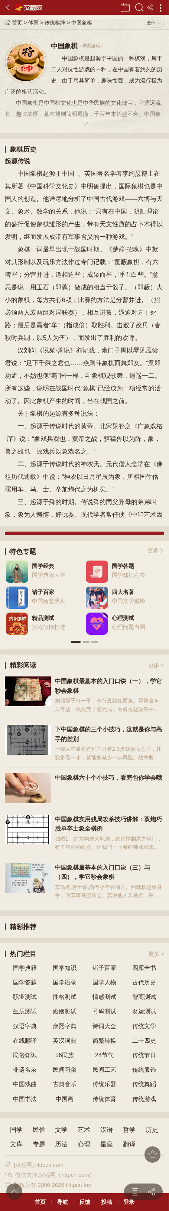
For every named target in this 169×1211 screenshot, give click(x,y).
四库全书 (144, 968)
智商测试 (144, 997)
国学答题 (25, 982)
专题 (39, 1144)
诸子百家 (104, 968)
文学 (61, 1129)
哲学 (129, 1129)
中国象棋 (81, 23)
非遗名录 (25, 1069)
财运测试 (144, 1011)
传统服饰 (144, 1069)
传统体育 (104, 1099)
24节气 (104, 1055)
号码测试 (104, 1011)
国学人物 (104, 982)
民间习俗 (65, 1069)
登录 (128, 1202)
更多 (153, 550)
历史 (152, 1129)
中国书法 (25, 1099)
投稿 (106, 1202)
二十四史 (144, 1041)
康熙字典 (65, 1026)
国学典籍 (25, 968)
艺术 (84, 1129)
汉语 (106, 1129)
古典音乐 (65, 1084)
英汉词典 (65, 1041)
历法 (61, 1144)
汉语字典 (25, 1026)
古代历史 (144, 982)
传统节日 (144, 1055)
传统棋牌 (55, 23)
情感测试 (104, 997)
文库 (16, 1144)
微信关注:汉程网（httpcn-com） (49, 1175)
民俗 (39, 1129)
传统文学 (144, 1026)
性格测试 (65, 997)
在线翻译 (25, 1041)
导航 (62, 1202)
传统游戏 (144, 1099)
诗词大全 (104, 1026)
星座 (106, 1144)
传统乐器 (104, 1084)
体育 (33, 23)
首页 (13, 23)
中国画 (65, 1099)
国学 (16, 1129)
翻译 (129, 1144)
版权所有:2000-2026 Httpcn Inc (48, 1185)
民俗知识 (25, 1055)
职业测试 (25, 997)
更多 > (156, 665)
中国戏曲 (25, 1084)
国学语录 (65, 982)
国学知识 (65, 968)
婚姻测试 (65, 1011)
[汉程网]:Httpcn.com (34, 1165)
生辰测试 (25, 1011)
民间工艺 (104, 1069)
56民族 (64, 1055)
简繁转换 (104, 1041)
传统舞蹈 (144, 1084)
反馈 (84, 1202)
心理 (84, 1144)
